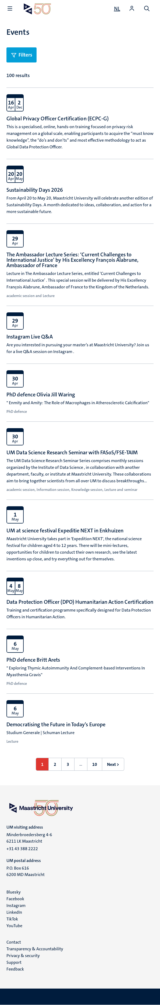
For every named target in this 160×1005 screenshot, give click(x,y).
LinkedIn (14, 912)
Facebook (15, 899)
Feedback (15, 969)
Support (14, 962)
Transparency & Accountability (34, 949)
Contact (13, 942)
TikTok (12, 919)
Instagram (16, 905)
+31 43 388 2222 (22, 849)
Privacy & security (23, 955)
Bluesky (13, 892)
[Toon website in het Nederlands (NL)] (117, 9)
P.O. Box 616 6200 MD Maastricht (25, 871)
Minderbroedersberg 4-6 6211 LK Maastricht (29, 838)
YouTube (14, 926)
